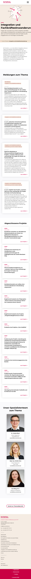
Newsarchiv (3, 563)
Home (3, 41)
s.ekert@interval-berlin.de (15, 438)
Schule (2, 553)
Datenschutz (16, 571)
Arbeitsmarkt (3, 534)
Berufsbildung (3, 536)
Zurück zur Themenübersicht (15, 506)
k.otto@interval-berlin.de (15, 465)
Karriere (2, 559)
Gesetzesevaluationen (5, 541)
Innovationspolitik (4, 548)
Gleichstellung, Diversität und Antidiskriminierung (10, 544)
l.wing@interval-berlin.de (15, 492)
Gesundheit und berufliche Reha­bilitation (9, 542)
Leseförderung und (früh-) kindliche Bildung (9, 551)
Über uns (2, 557)
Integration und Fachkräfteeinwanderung (18, 41)
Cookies (16, 574)
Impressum (16, 569)
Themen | (7, 41)
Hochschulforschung (5, 546)
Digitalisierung (3, 539)
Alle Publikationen (4, 565)
